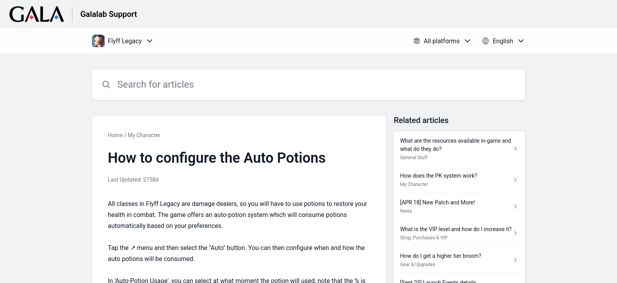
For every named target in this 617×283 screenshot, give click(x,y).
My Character (143, 135)
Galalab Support (108, 14)
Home (115, 135)
